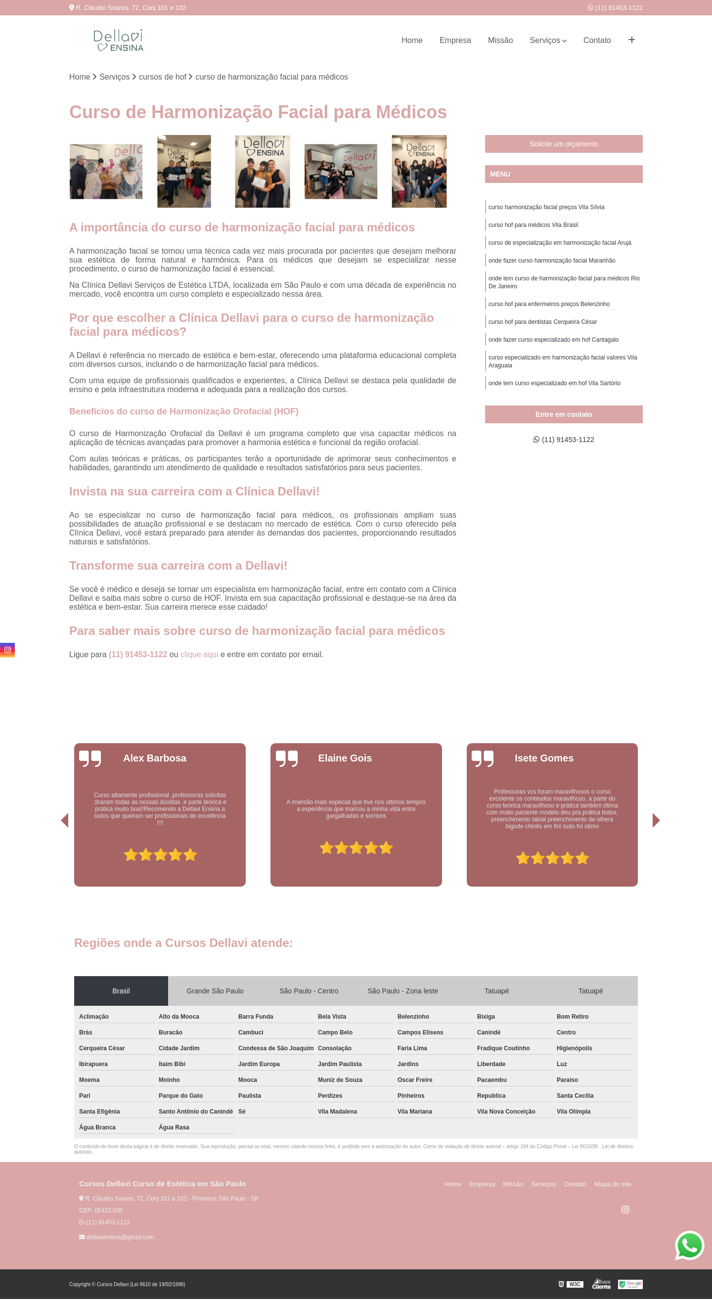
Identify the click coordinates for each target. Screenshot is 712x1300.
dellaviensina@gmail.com (116, 1238)
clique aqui (199, 655)
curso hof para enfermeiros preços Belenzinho (549, 311)
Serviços (545, 40)
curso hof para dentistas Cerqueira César (543, 329)
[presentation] (51, 859)
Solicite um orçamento (564, 144)
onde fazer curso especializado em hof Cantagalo (554, 348)
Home (412, 40)
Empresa (455, 40)
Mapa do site (614, 1185)
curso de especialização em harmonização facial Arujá (560, 245)
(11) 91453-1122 (615, 7)
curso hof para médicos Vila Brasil (533, 227)
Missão (500, 40)
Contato (597, 40)
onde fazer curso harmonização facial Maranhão (552, 264)
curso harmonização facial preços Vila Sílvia (547, 208)
